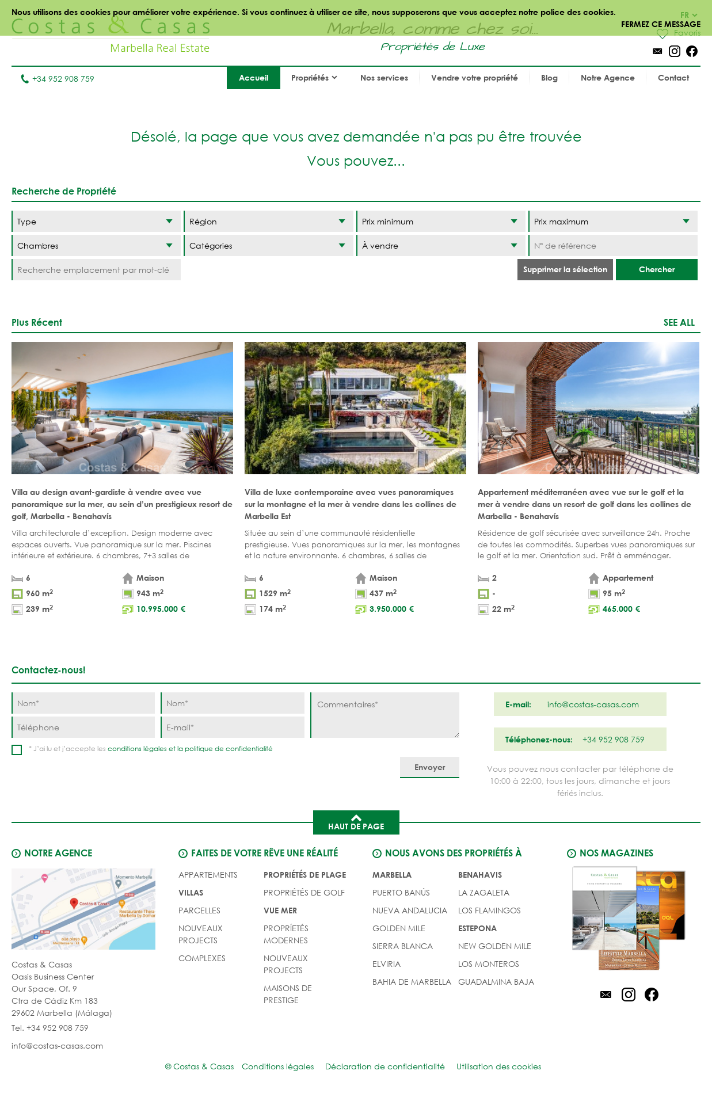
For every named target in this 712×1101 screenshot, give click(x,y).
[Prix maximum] (613, 221)
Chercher (657, 269)
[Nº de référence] (613, 245)
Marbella (392, 874)
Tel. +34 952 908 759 (50, 1027)
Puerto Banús (401, 892)
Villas (190, 892)
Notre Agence (608, 77)
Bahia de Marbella (411, 981)
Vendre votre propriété (474, 77)
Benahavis (480, 874)
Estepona (477, 928)
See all (679, 322)
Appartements (208, 874)
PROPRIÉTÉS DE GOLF (304, 892)
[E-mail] (232, 727)
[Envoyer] (429, 767)
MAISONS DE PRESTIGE (288, 993)
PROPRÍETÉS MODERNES (286, 934)
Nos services (384, 77)
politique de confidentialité (229, 748)
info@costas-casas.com (57, 1045)
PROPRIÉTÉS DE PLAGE (305, 874)
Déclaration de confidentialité (385, 1066)
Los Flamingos (489, 910)
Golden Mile (398, 928)
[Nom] (83, 703)
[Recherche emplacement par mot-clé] (96, 269)
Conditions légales (278, 1066)
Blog (549, 77)
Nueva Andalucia (409, 910)
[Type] (96, 221)
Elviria (386, 963)
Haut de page (356, 821)
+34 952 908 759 (57, 78)
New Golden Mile (494, 945)
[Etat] (441, 245)
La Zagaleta (483, 892)
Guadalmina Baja (496, 981)
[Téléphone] (83, 727)
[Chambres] (96, 245)
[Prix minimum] (441, 221)
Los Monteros (488, 963)
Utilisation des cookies (498, 1066)
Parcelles (199, 910)
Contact (673, 77)
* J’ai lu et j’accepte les (151, 748)
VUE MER (280, 910)
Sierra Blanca (402, 945)
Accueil (253, 77)
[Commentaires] (384, 715)
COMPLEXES (202, 958)
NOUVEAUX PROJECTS (200, 934)
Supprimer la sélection (565, 269)
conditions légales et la (146, 748)
